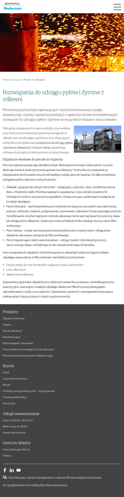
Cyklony (7, 324)
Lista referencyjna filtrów (16, 449)
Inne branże (9, 403)
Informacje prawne (56, 485)
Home (6, 79)
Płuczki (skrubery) (12, 330)
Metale (27, 79)
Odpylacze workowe (14, 318)
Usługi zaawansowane (21, 414)
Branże (16, 79)
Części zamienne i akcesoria (18, 420)
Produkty (10, 312)
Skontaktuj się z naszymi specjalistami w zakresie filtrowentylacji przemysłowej (52, 477)
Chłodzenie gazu (11, 337)
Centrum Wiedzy (17, 443)
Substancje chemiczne (15, 378)
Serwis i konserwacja (14, 432)
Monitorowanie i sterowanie (18, 343)
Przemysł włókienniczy (15, 397)
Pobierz (7, 455)
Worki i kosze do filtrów (15, 426)
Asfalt (6, 372)
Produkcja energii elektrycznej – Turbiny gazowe (29, 391)
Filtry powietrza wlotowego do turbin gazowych (28, 349)
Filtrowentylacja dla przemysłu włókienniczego (28, 355)
